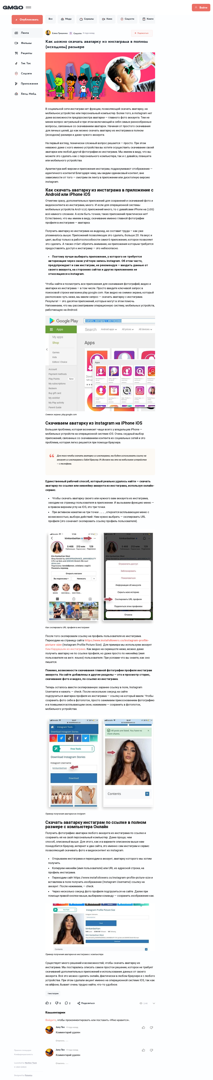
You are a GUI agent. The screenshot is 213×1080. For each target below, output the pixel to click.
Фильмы (23, 43)
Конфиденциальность (23, 1054)
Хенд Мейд (25, 94)
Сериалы (96, 19)
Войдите (59, 1008)
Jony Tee (69, 1015)
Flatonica (28, 1075)
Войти (192, 7)
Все (60, 19)
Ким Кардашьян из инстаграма (101, 637)
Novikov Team (31, 1063)
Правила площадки (22, 1050)
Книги (156, 19)
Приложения (26, 84)
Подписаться (144, 33)
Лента (22, 33)
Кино (116, 19)
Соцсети (23, 73)
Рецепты (23, 53)
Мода (75, 19)
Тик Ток (23, 63)
